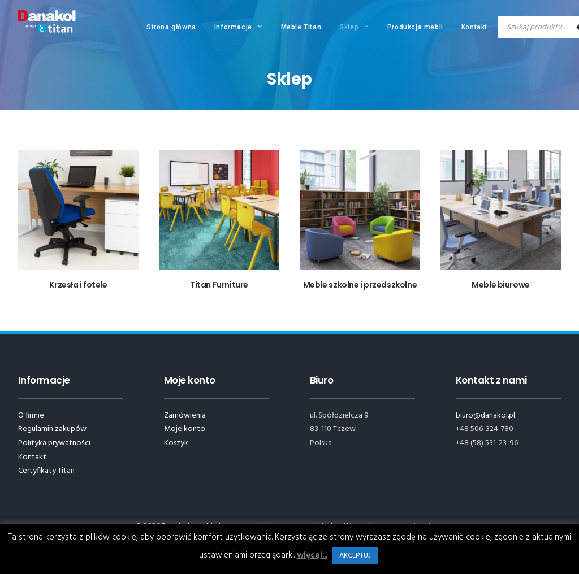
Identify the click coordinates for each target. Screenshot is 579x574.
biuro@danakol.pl (485, 415)
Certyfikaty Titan (46, 470)
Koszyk (176, 443)
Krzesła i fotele (78, 284)
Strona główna (171, 27)
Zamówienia (185, 415)
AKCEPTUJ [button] (355, 556)
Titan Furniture (219, 284)
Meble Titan (301, 27)
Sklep (354, 26)
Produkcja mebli (415, 27)
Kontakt (474, 27)
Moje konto (184, 429)
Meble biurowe (501, 284)
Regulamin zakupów (52, 429)
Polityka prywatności (54, 443)
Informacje (238, 26)
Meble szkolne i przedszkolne (360, 284)
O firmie (31, 415)
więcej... (312, 555)
